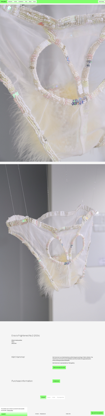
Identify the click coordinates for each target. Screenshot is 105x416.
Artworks (10, 1)
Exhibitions (21, 1)
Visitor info (68, 413)
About (34, 1)
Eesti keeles (101, 1)
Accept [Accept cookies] (3, 414)
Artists (15, 1)
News (30, 1)
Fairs (26, 1)
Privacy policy (10, 410)
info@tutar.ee (43, 413)
